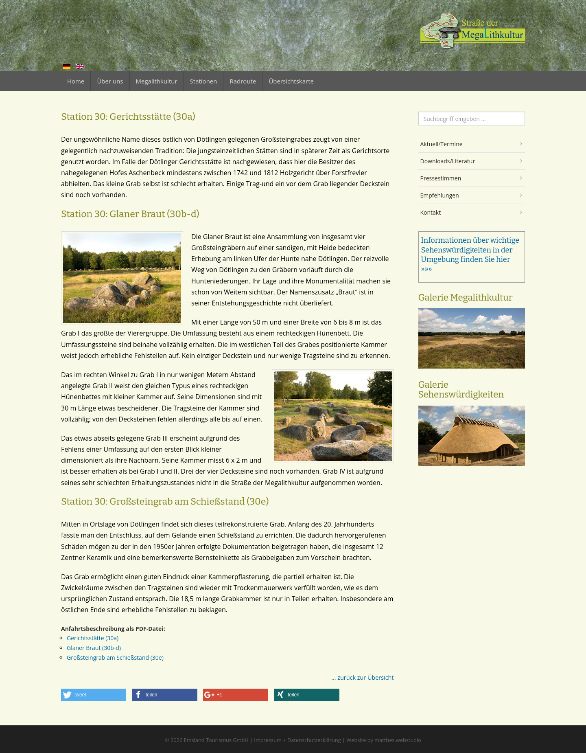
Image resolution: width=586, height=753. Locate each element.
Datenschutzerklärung (314, 740)
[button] (93, 695)
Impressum (268, 740)
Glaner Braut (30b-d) (94, 648)
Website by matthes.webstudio (383, 740)
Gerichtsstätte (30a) (92, 638)
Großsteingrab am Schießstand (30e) (115, 657)
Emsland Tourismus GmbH (216, 740)
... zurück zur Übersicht (362, 677)
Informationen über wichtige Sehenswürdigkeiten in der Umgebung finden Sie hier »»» (470, 254)
